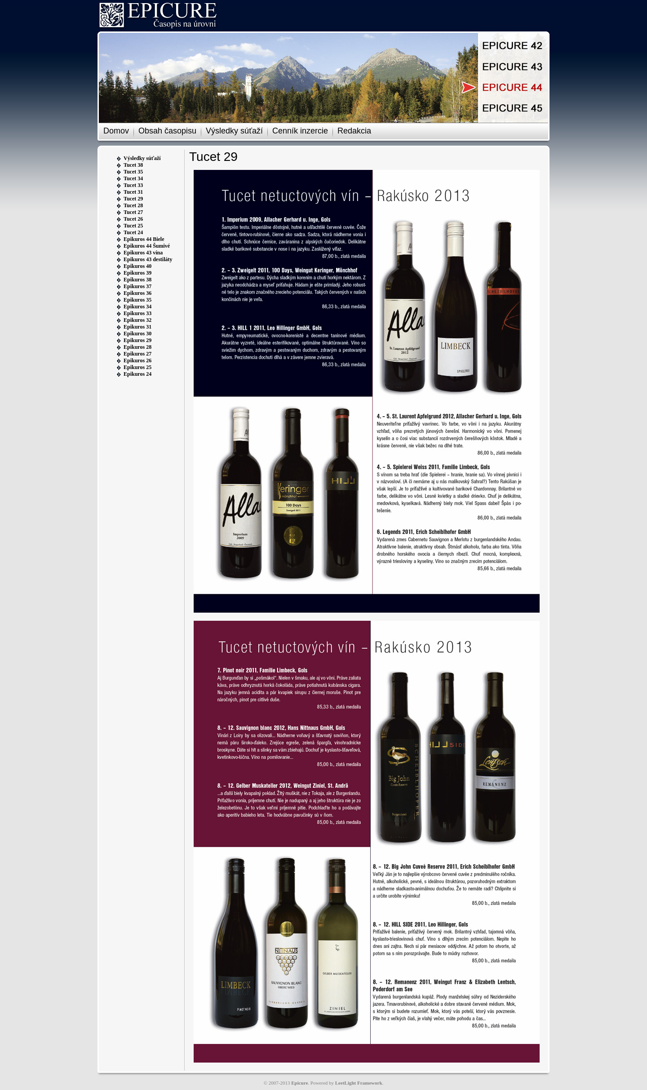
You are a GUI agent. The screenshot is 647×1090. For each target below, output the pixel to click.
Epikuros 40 (137, 266)
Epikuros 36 (137, 293)
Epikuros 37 (137, 286)
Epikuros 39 (137, 273)
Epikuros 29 (137, 340)
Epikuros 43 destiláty (148, 259)
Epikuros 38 (137, 279)
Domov (116, 130)
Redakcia (354, 130)
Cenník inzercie (300, 130)
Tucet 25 (133, 225)
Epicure (299, 1083)
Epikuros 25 (137, 367)
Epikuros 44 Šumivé (147, 246)
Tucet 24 (133, 232)
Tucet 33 (133, 185)
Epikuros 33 (137, 313)
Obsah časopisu (167, 130)
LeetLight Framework (358, 1083)
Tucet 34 (133, 178)
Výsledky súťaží (234, 130)
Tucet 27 (133, 212)
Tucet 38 (133, 165)
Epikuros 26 (137, 360)
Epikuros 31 (137, 327)
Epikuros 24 (137, 374)
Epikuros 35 (137, 300)
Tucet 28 (133, 205)
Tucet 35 (133, 172)
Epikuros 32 (137, 320)
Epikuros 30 (137, 333)
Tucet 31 (133, 192)
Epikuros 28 (137, 347)
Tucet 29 (133, 199)
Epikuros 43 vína (143, 252)
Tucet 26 (133, 219)
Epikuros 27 (137, 354)
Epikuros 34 (137, 306)
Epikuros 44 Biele (144, 239)
